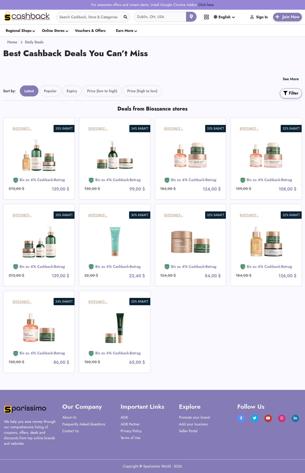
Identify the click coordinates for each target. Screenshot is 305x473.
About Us (69, 417)
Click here (206, 4)
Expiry (72, 91)
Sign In (259, 17)
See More (291, 79)
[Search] (93, 17)
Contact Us (70, 431)
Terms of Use (130, 437)
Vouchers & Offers (90, 30)
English (222, 17)
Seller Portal (188, 431)
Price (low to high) (102, 91)
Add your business (193, 424)
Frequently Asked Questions (83, 424)
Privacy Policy (131, 431)
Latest (29, 91)
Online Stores (53, 30)
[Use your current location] (191, 17)
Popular (50, 91)
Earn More (124, 30)
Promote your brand (194, 417)
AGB (124, 417)
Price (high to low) (142, 91)
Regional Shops (18, 30)
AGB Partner (130, 424)
